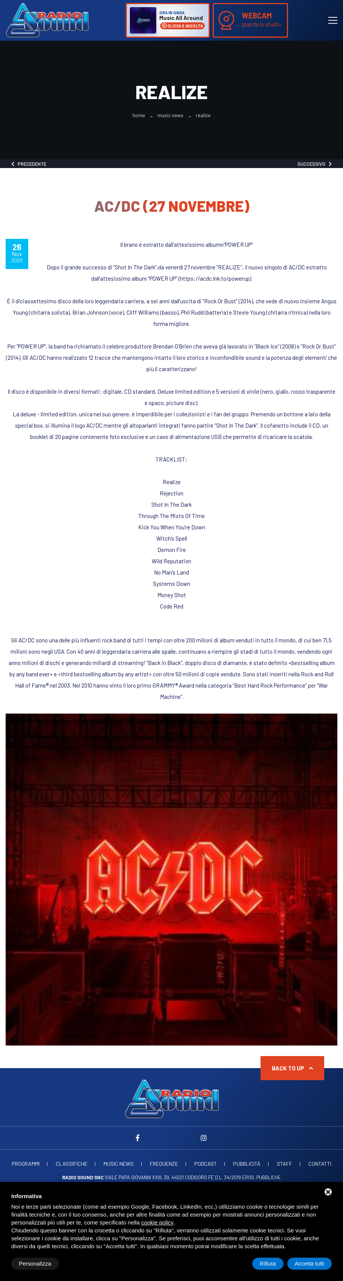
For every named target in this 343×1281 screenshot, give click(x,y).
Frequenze (164, 1163)
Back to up (292, 1068)
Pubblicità (247, 1163)
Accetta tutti (309, 1263)
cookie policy (157, 1222)
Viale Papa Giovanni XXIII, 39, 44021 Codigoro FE (138, 1177)
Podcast (205, 1163)
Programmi (26, 1163)
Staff (284, 1163)
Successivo (314, 164)
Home (139, 115)
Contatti (319, 1163)
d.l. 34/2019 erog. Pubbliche (248, 1177)
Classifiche (71, 1163)
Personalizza (35, 1263)
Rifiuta (268, 1263)
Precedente (28, 164)
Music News (170, 115)
